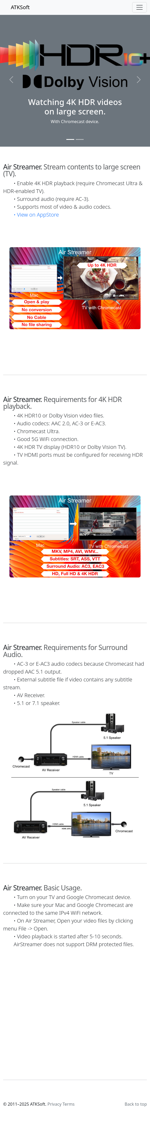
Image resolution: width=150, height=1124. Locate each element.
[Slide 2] (80, 139)
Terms (69, 1104)
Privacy (54, 1104)
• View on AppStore (36, 214)
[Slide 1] (70, 139)
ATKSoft (16, 7)
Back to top (136, 1104)
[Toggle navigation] (139, 7)
